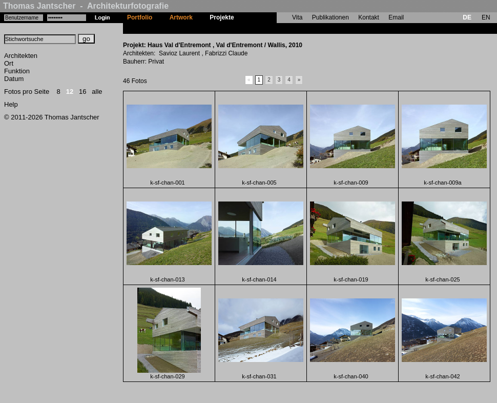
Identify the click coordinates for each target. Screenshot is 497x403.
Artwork (181, 17)
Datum (14, 79)
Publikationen (330, 17)
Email (396, 17)
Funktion (17, 71)
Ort (8, 63)
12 (69, 91)
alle (97, 91)
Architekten (20, 55)
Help (11, 104)
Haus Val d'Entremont (274, 28)
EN (486, 17)
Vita (297, 17)
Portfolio (139, 17)
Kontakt (368, 17)
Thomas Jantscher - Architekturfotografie (86, 6)
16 (82, 91)
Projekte (222, 17)
